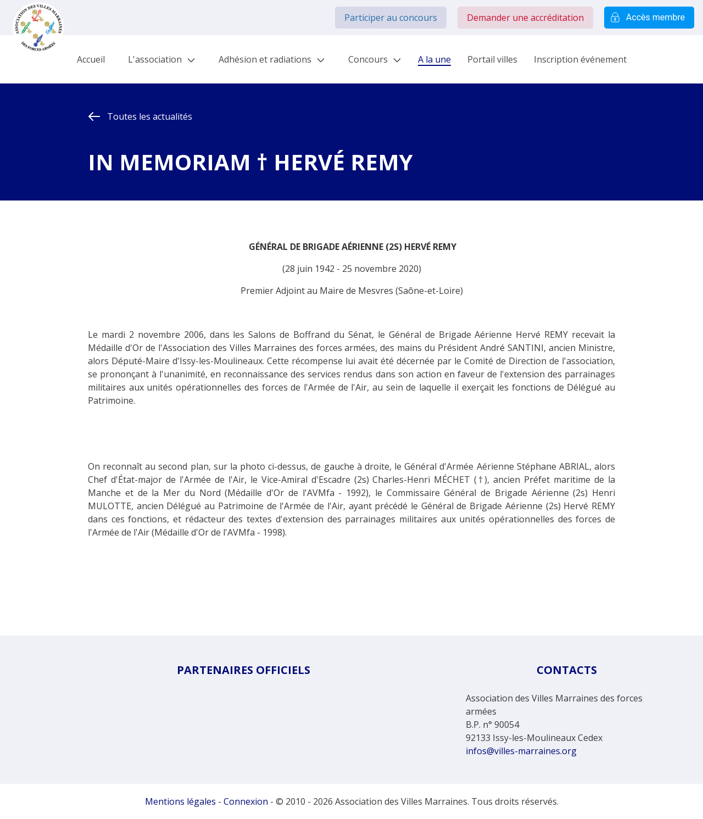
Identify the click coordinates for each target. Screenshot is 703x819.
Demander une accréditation (525, 18)
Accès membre (649, 17)
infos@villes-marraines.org (521, 751)
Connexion (246, 801)
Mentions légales (180, 801)
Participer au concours (390, 18)
